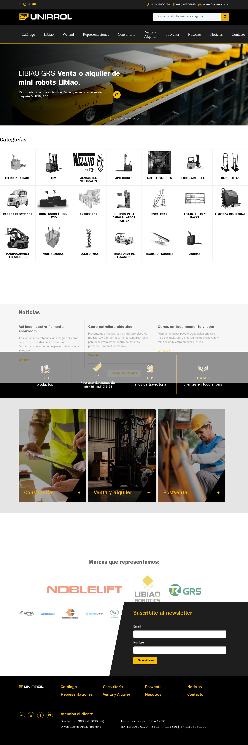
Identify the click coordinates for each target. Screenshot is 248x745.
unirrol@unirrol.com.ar (213, 4)
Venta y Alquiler (150, 34)
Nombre (140, 642)
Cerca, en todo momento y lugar (186, 372)
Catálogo (28, 34)
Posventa (172, 34)
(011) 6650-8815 (184, 4)
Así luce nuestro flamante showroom (41, 374)
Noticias (216, 34)
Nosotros (194, 34)
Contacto (195, 695)
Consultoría (126, 34)
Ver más (25, 404)
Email (139, 626)
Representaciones (96, 34)
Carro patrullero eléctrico (110, 372)
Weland (68, 34)
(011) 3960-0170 (158, 4)
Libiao (49, 34)
